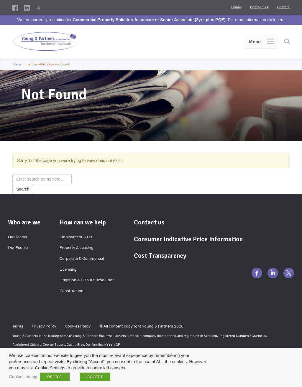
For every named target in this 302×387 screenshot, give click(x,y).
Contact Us (259, 7)
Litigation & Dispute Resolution (87, 279)
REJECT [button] (54, 377)
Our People (18, 247)
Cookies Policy (78, 326)
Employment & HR (76, 236)
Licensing (68, 269)
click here (276, 19)
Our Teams (17, 236)
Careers (283, 7)
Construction (71, 290)
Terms (17, 326)
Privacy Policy (44, 326)
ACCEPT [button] (95, 377)
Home (236, 7)
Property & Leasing (76, 247)
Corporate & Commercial (82, 258)
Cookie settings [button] (23, 376)
